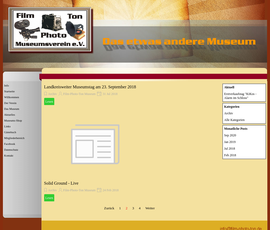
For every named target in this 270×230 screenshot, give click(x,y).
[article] (95, 95)
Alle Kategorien (234, 120)
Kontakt (8, 155)
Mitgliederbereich (14, 138)
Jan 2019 (230, 142)
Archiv (52, 94)
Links (7, 126)
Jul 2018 (229, 148)
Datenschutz (11, 149)
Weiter (150, 208)
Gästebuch (10, 132)
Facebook (9, 143)
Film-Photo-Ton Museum (79, 94)
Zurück (109, 208)
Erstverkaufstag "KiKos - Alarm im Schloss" (240, 96)
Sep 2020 (230, 135)
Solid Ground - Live (61, 183)
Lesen (49, 101)
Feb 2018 (230, 155)
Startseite (9, 91)
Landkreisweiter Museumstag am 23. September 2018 (90, 87)
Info (6, 85)
